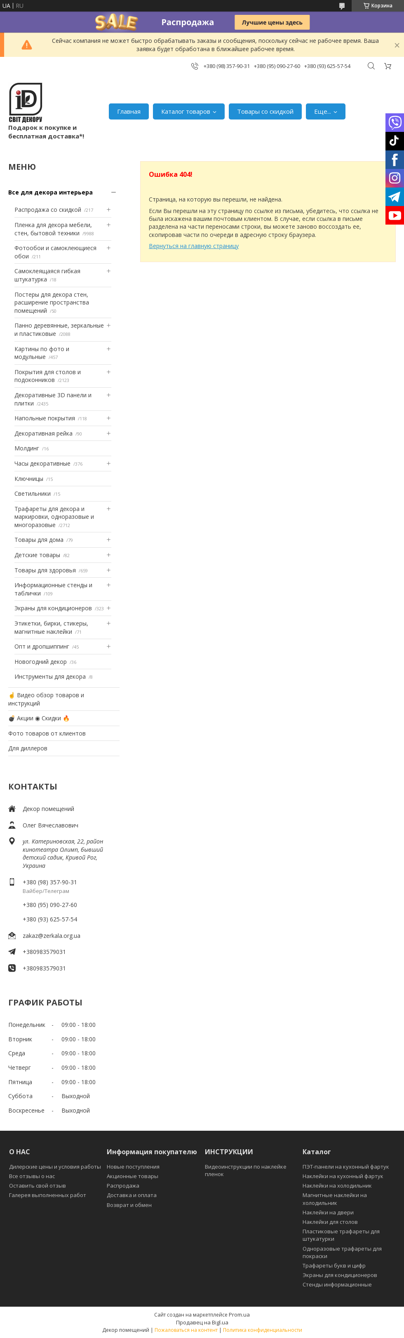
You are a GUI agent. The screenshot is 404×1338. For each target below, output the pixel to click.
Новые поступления (133, 1166)
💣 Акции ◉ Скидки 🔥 (39, 718)
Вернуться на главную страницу (194, 246)
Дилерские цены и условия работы (55, 1166)
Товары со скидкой (265, 111)
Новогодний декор (40, 661)
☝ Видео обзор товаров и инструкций (46, 699)
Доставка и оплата (132, 1195)
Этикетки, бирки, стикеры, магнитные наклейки (51, 627)
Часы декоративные (42, 463)
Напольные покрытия (44, 418)
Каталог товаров (185, 111)
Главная (129, 111)
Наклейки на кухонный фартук (343, 1176)
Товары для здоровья (45, 570)
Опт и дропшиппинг (41, 646)
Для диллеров (27, 748)
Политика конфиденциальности (262, 1329)
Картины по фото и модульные (41, 353)
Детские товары (37, 555)
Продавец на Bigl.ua (202, 1322)
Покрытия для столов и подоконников (47, 376)
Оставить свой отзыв (37, 1185)
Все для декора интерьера (50, 192)
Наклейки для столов (330, 1222)
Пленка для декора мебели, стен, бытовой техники (53, 229)
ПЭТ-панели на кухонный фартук (346, 1166)
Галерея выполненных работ (47, 1195)
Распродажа (123, 1185)
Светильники (32, 493)
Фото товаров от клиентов (47, 733)
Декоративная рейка (43, 433)
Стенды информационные (337, 1284)
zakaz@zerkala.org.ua (51, 936)
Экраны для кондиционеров (53, 608)
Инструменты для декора (50, 676)
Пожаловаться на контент (186, 1329)
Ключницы (28, 479)
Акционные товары (132, 1176)
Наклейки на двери (328, 1212)
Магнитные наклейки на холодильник (335, 1198)
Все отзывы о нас (32, 1176)
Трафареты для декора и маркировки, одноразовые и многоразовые (54, 517)
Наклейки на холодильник (337, 1185)
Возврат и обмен (129, 1205)
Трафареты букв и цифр (334, 1265)
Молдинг (26, 448)
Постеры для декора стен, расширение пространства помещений (51, 302)
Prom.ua (239, 1314)
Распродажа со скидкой (47, 209)
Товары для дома (38, 540)
